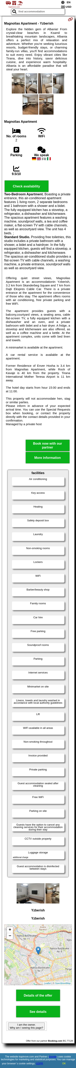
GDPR (39, 1063)
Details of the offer (38, 995)
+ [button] (10, 930)
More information (47, 457)
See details (38, 1011)
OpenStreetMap (63, 983)
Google (53, 1056)
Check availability (26, 186)
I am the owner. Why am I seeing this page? (26, 1026)
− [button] (10, 936)
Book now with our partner (47, 445)
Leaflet (47, 983)
